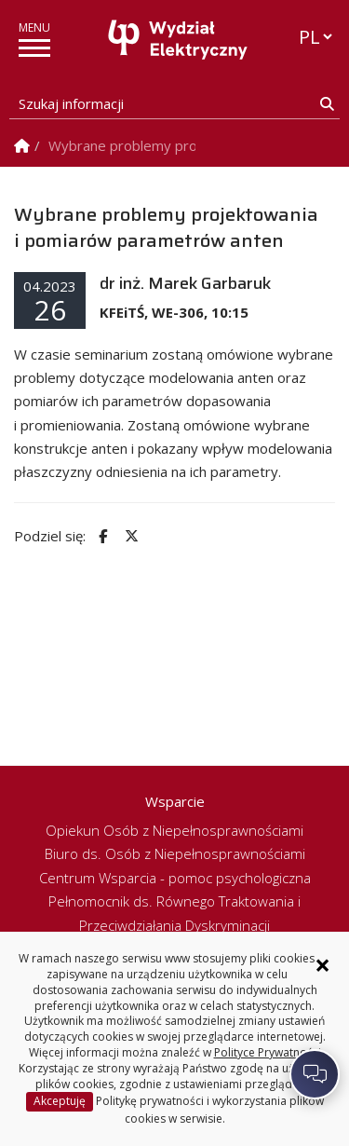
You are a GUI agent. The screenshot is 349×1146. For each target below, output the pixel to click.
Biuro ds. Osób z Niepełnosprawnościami (175, 853)
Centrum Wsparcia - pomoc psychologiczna (175, 877)
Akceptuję (60, 1101)
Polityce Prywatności (267, 1052)
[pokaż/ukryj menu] (34, 47)
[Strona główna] (180, 39)
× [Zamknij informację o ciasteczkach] (322, 965)
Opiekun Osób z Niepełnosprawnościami (174, 830)
